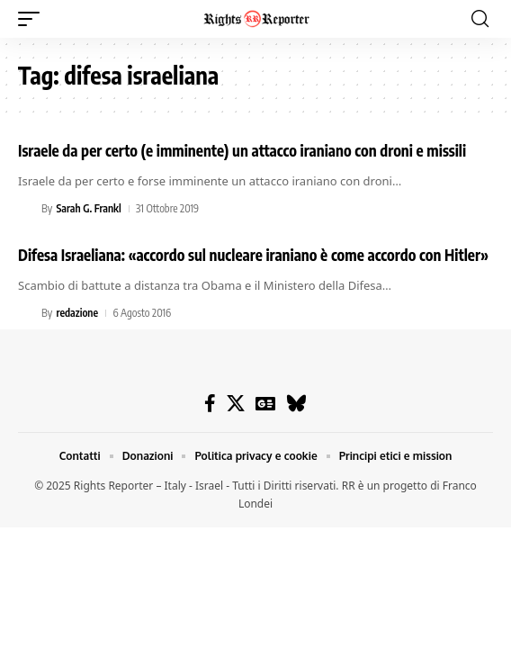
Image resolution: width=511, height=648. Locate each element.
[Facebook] (210, 403)
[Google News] (265, 403)
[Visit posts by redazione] (27, 313)
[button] (33, 19)
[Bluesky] (296, 403)
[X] (235, 403)
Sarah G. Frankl (88, 208)
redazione (77, 313)
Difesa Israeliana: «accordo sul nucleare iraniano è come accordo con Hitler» (253, 255)
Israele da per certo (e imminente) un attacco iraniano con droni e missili (242, 150)
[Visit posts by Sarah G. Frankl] (27, 209)
